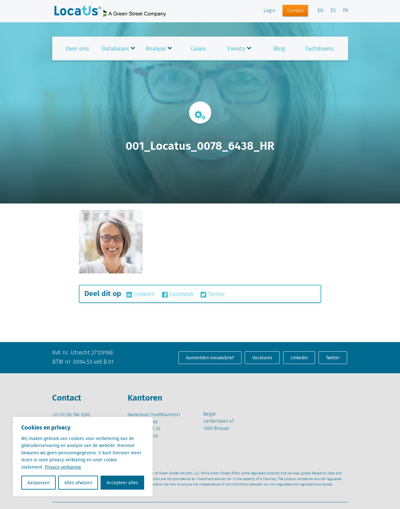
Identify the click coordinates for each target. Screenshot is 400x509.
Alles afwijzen (78, 482)
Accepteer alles (122, 482)
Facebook (177, 294)
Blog (279, 48)
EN (320, 11)
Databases (115, 48)
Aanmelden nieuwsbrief (210, 357)
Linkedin (140, 294)
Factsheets (319, 48)
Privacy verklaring (63, 467)
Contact (295, 11)
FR (345, 11)
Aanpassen (38, 482)
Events (236, 48)
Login (269, 11)
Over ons (77, 48)
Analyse (156, 48)
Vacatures (262, 357)
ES (333, 11)
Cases (198, 48)
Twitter (212, 294)
